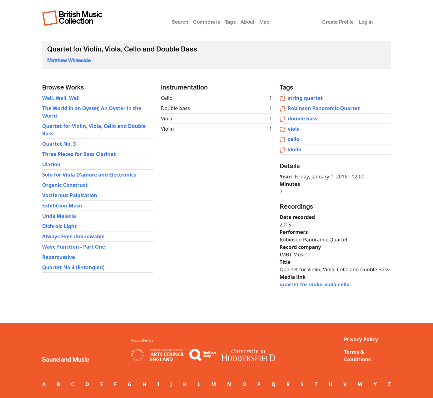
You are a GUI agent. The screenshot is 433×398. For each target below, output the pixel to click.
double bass (302, 118)
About (247, 22)
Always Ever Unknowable (73, 236)
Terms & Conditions (357, 355)
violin (294, 149)
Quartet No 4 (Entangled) (73, 267)
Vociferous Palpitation (69, 195)
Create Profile (338, 22)
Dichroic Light (59, 226)
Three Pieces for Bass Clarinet (79, 154)
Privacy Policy (361, 339)
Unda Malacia (59, 215)
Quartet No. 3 (59, 143)
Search (180, 22)
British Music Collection (80, 17)
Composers (206, 22)
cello (293, 139)
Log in (366, 22)
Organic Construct (64, 185)
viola (294, 128)
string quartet (305, 98)
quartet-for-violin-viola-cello (315, 284)
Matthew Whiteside (69, 60)
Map (264, 22)
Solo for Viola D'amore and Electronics (89, 174)
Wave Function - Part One (73, 246)
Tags (230, 22)
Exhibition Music (62, 205)
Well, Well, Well (61, 98)
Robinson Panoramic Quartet (324, 108)
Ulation (51, 164)
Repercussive (58, 257)
